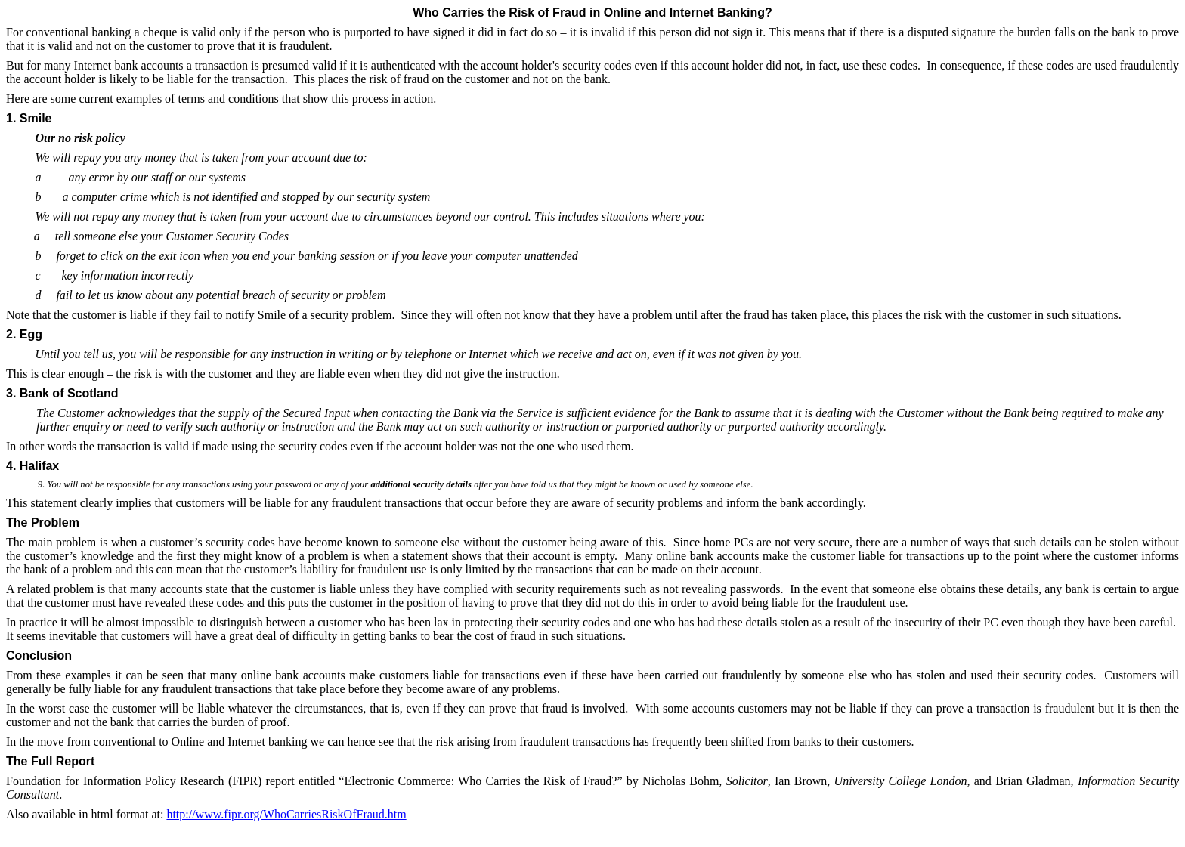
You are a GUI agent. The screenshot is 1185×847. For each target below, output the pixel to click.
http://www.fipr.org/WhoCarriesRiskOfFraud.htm (286, 814)
